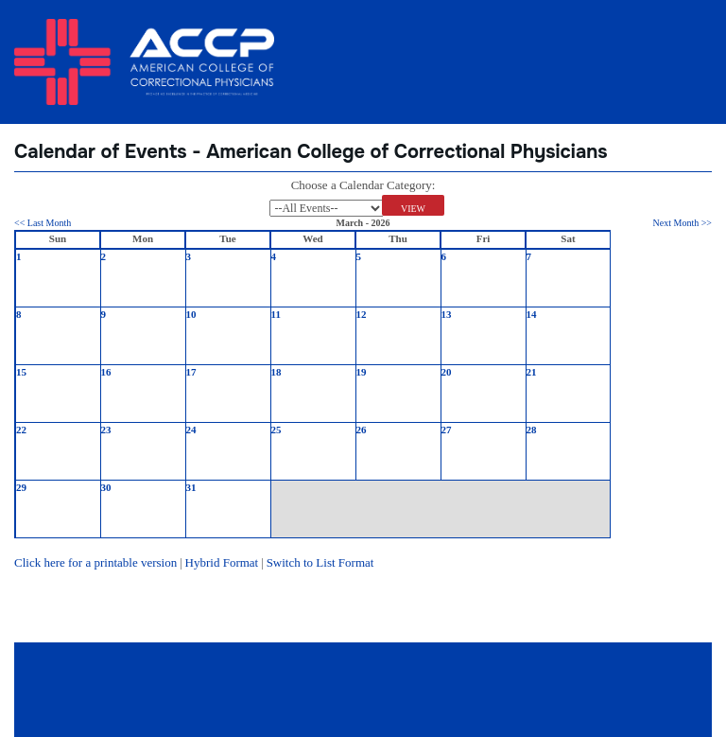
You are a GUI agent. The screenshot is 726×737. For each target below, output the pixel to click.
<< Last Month (42, 223)
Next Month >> (682, 223)
